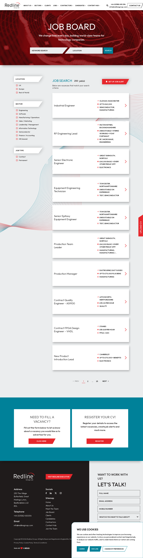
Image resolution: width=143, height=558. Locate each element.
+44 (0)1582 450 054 (118, 4)
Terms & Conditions (40, 543)
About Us (27, 5)
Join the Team (51, 528)
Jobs (55, 5)
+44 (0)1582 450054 (23, 515)
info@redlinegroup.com (118, 7)
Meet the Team (52, 509)
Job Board (50, 512)
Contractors (66, 5)
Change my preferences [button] (114, 549)
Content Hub (93, 5)
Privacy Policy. (18, 543)
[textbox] (117, 517)
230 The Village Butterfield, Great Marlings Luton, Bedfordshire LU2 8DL (21, 499)
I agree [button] (82, 549)
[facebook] (46, 493)
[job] (90, 116)
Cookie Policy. (28, 543)
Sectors (38, 5)
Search (108, 50)
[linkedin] (51, 493)
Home (48, 502)
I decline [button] (94, 549)
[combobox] (119, 517)
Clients (48, 5)
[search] (107, 5)
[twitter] (56, 493)
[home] (12, 5)
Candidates (80, 5)
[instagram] (61, 493)
